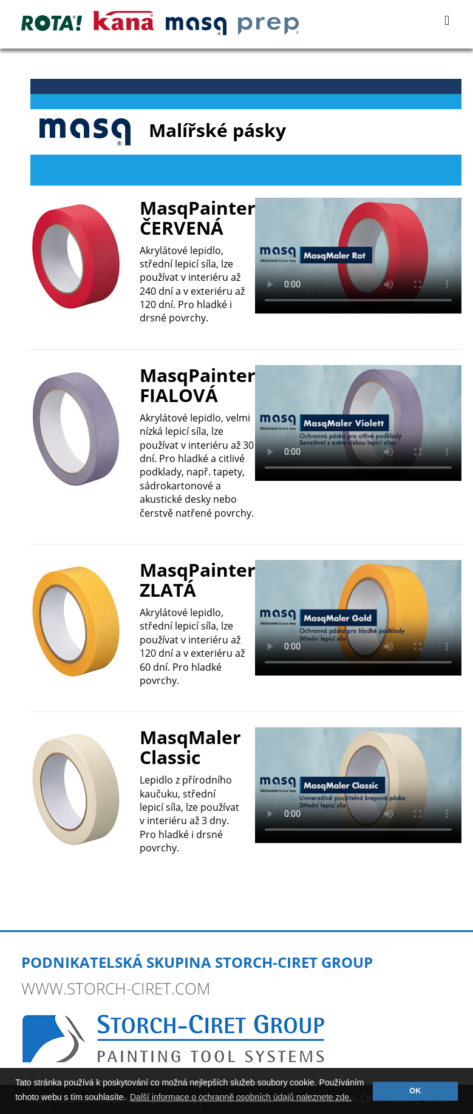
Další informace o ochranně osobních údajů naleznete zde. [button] (241, 1097)
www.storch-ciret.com (115, 988)
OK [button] (415, 1091)
